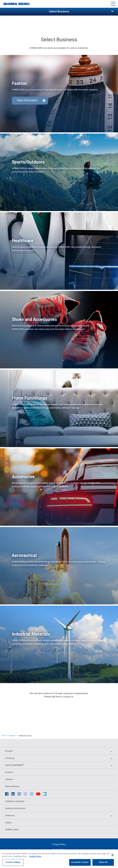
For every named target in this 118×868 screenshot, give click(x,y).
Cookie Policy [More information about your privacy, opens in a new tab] (35, 860)
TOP (3, 736)
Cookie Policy (59, 850)
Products (12, 736)
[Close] (112, 859)
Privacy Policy (59, 844)
